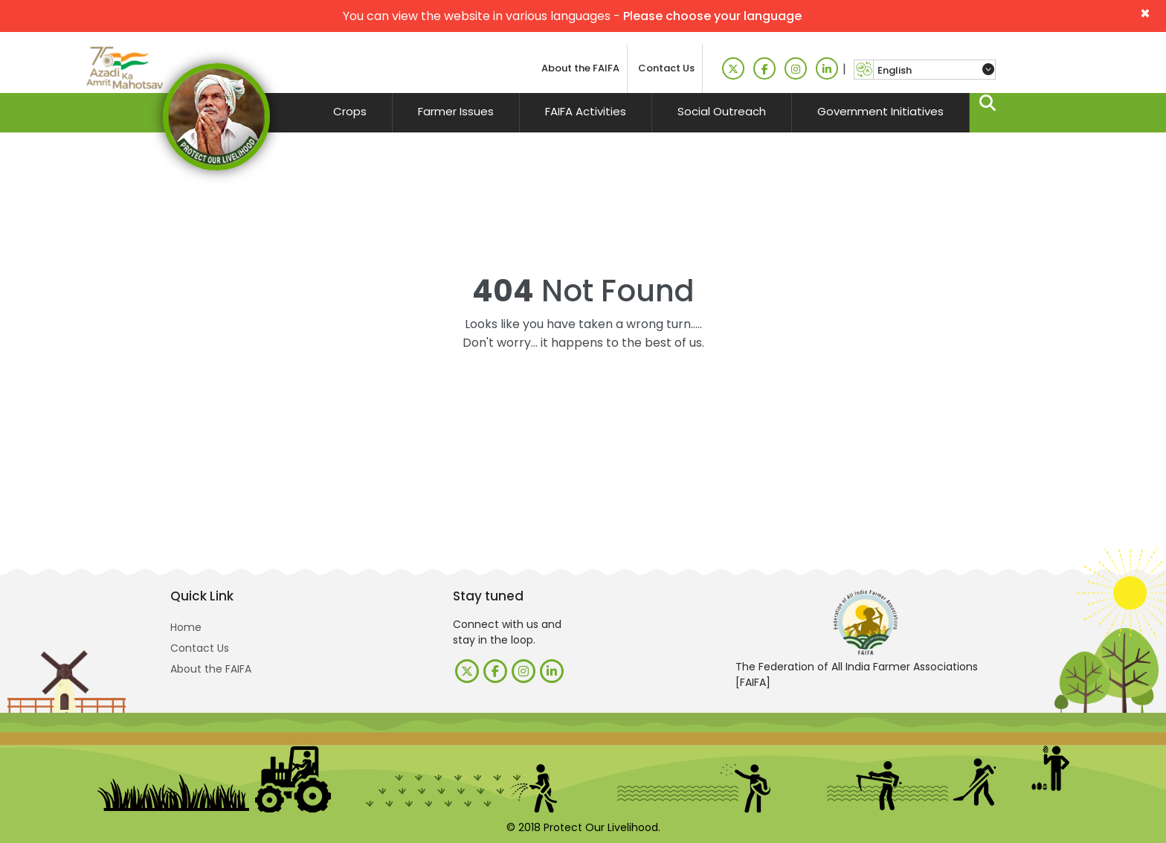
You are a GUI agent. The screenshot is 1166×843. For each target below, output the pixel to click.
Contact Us (666, 68)
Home (186, 627)
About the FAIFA (580, 68)
